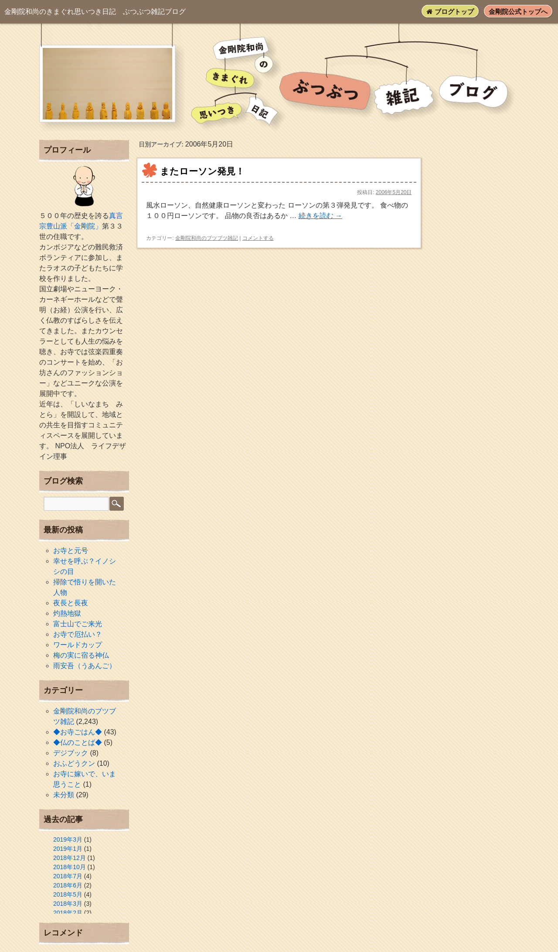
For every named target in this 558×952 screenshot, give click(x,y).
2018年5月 (67, 894)
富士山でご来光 (77, 624)
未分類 (63, 794)
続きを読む (320, 215)
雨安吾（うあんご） (84, 665)
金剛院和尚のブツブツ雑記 (206, 238)
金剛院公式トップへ (518, 11)
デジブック (70, 753)
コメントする (258, 238)
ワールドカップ (77, 644)
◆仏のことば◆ (77, 742)
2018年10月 (69, 866)
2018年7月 (67, 876)
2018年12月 (69, 857)
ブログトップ (449, 11)
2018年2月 (67, 912)
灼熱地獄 (67, 613)
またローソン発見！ (202, 171)
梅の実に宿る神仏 (81, 655)
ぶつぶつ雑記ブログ (95, 11)
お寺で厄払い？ (77, 634)
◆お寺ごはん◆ (77, 732)
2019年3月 (67, 839)
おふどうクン (74, 763)
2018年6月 (67, 885)
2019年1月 (67, 848)
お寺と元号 (70, 550)
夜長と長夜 (70, 603)
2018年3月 (67, 903)
